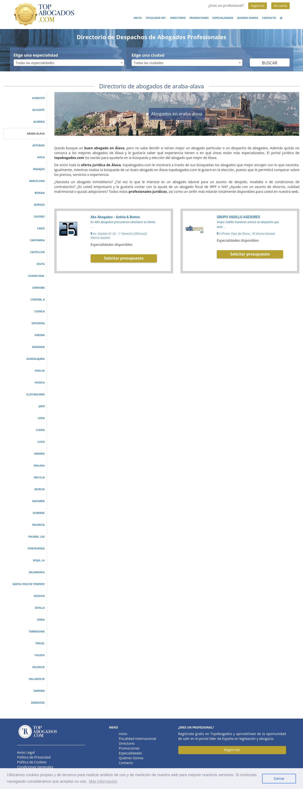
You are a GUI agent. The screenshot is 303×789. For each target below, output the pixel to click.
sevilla (40, 607)
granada (38, 347)
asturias (38, 145)
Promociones (199, 18)
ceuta (41, 264)
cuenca (39, 311)
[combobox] (69, 62)
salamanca (37, 572)
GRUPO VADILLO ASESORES (238, 217)
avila (41, 157)
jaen (42, 406)
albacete (38, 98)
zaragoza (38, 702)
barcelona (37, 181)
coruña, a (38, 299)
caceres (39, 216)
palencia (38, 524)
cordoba (38, 287)
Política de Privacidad (34, 757)
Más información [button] (103, 781)
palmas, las (36, 536)
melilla (39, 477)
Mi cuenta (280, 6)
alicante (38, 110)
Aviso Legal (26, 752)
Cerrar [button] (279, 779)
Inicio (137, 18)
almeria (39, 121)
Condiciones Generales (35, 767)
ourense (39, 513)
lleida (40, 430)
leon (41, 418)
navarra (38, 501)
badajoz (39, 169)
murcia (39, 489)
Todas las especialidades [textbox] (35, 62)
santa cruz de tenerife (29, 584)
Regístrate (257, 6)
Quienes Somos (247, 18)
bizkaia (40, 193)
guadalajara (35, 359)
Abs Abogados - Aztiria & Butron (115, 217)
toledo (39, 655)
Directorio (178, 18)
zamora (39, 690)
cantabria (37, 240)
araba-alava (36, 133)
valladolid (37, 679)
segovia (39, 596)
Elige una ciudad (148, 55)
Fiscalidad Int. (156, 18)
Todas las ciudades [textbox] (148, 62)
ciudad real (36, 276)
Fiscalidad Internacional (137, 738)
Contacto (269, 18)
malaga (39, 465)
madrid (39, 453)
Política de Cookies (32, 762)
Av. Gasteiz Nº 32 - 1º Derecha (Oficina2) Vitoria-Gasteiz (119, 236)
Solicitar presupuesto (123, 258)
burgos (39, 204)
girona (39, 335)
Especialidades (222, 18)
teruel (40, 643)
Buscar (269, 63)
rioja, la (39, 560)
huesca (40, 382)
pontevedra (36, 548)
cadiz (41, 228)
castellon (37, 252)
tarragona (37, 631)
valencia (38, 667)
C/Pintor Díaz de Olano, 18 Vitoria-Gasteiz (246, 234)
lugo (41, 441)
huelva (40, 370)
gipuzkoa (38, 323)
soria (41, 619)
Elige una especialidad (36, 55)
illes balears (35, 394)
